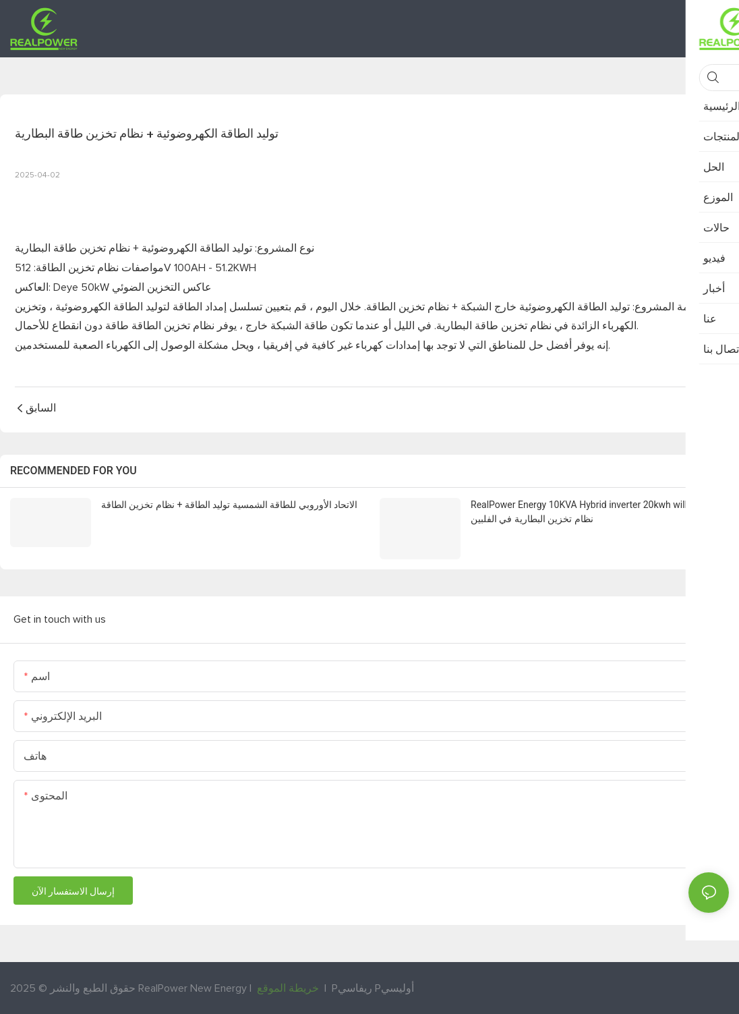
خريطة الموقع (288, 987)
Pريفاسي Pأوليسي (373, 987)
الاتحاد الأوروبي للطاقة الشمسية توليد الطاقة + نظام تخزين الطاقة (229, 504)
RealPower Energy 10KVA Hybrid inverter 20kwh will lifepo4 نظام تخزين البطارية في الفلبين (594, 511)
